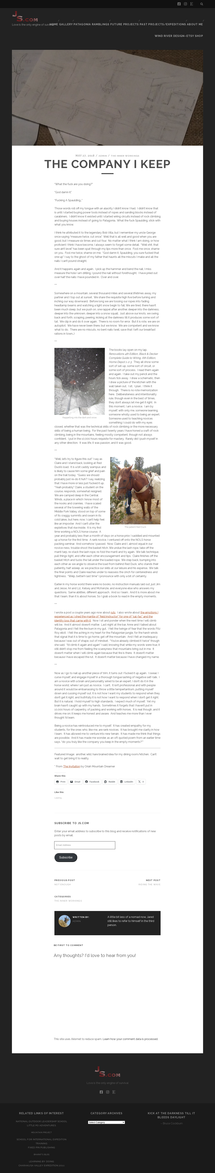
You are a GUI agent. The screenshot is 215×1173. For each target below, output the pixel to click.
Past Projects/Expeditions (164, 14)
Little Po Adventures (41, 1107)
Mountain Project (41, 1114)
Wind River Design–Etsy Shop (183, 18)
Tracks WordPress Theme (93, 1169)
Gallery (74, 14)
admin (100, 137)
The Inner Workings (126, 137)
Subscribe (66, 839)
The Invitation (71, 748)
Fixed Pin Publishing (41, 1129)
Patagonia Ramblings (99, 14)
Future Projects (129, 14)
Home (60, 14)
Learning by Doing (41, 1143)
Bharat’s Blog (41, 1136)
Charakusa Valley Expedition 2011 (41, 1147)
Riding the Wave (150, 866)
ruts (113, 594)
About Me (194, 14)
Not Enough (62, 866)
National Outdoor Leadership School (41, 1103)
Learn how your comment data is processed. (130, 1020)
